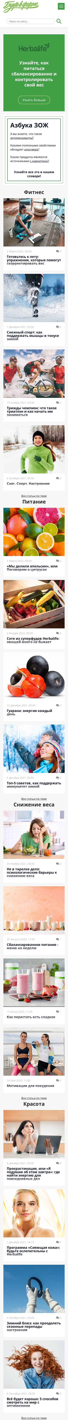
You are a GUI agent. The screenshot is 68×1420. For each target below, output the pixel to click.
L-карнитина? (39, 161)
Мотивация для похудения (30, 1085)
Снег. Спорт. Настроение (28, 483)
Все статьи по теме (34, 496)
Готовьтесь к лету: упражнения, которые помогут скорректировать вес (34, 260)
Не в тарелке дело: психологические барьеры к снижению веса (32, 872)
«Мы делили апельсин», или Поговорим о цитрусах (32, 568)
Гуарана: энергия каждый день (29, 712)
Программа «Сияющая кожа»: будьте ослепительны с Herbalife (33, 1251)
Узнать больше (34, 100)
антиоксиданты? (21, 138)
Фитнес (34, 192)
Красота (34, 1103)
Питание (34, 501)
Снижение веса (34, 804)
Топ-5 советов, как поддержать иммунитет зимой (34, 785)
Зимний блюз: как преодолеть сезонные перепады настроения (34, 1326)
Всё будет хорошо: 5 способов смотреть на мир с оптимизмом (32, 1402)
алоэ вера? (31, 149)
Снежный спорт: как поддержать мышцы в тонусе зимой (33, 335)
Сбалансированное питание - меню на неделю (32, 946)
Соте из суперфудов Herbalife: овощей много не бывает (33, 640)
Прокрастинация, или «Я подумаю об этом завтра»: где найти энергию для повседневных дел (33, 1173)
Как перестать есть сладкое (31, 1017)
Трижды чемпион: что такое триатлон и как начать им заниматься (32, 411)
